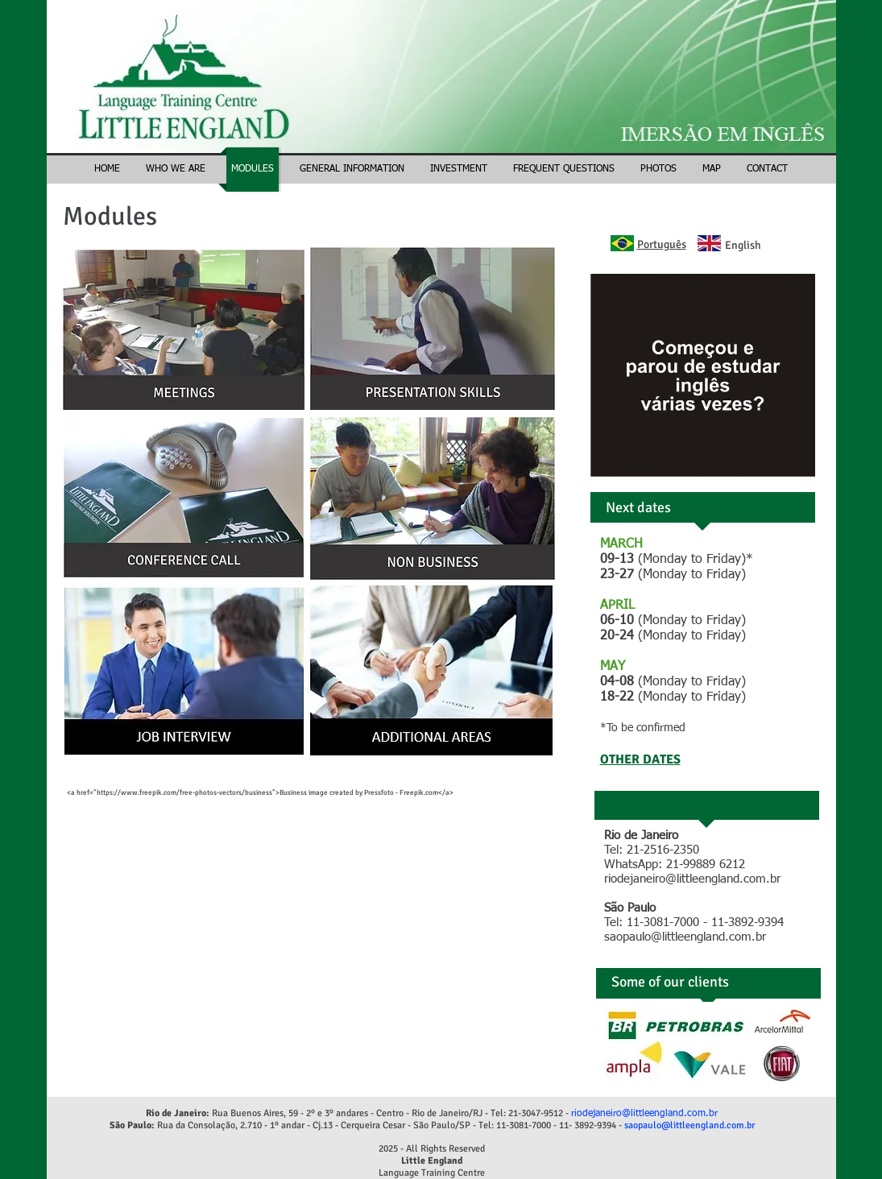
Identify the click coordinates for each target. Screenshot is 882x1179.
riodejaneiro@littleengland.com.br (692, 879)
